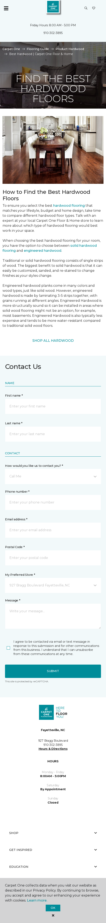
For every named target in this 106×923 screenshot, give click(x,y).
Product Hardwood (70, 49)
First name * (14, 395)
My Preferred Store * (20, 574)
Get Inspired (53, 850)
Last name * (13, 423)
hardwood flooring (69, 206)
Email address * (16, 519)
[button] (86, 8)
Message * (12, 600)
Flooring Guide (38, 49)
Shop (53, 833)
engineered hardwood (42, 251)
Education (53, 867)
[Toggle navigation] (6, 8)
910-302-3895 (53, 33)
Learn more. (37, 900)
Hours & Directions (53, 749)
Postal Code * (14, 547)
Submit (53, 671)
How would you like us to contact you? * (34, 465)
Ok (53, 908)
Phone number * (17, 491)
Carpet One (11, 49)
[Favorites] (94, 8)
